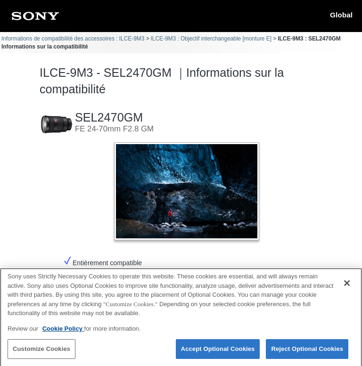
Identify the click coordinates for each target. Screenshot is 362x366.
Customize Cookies (41, 352)
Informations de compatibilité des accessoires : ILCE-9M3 (72, 38)
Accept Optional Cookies (218, 352)
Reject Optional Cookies (307, 352)
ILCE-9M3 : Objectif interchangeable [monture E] (211, 38)
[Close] (347, 286)
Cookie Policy (63, 331)
